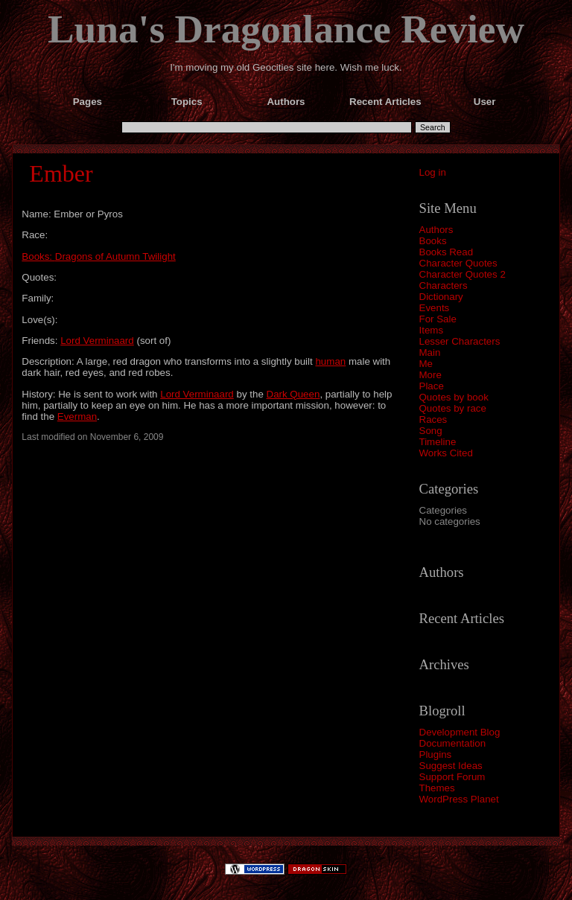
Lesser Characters (459, 341)
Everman (77, 416)
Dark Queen (293, 394)
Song (430, 430)
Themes (437, 788)
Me (426, 363)
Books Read (446, 252)
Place (431, 386)
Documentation (452, 743)
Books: (38, 256)
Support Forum (452, 776)
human (330, 361)
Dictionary (441, 296)
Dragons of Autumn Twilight (115, 256)
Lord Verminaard (97, 340)
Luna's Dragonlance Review (286, 29)
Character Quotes (458, 263)
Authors (436, 229)
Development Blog (459, 732)
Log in (432, 172)
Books (433, 240)
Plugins (435, 754)
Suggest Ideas (451, 765)
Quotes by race (452, 408)
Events (434, 307)
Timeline (438, 441)
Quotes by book (454, 397)
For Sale (438, 319)
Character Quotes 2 (462, 274)
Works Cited (446, 453)
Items (431, 330)
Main (430, 352)
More (430, 374)
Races (433, 419)
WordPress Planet (459, 799)
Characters (443, 285)
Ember (60, 173)
